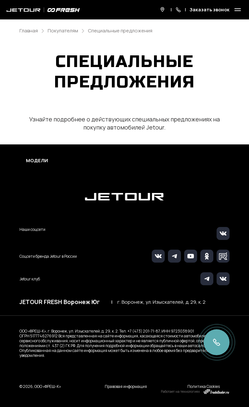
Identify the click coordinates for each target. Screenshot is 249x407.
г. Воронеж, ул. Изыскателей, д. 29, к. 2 (161, 302)
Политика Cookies (203, 386)
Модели (37, 160)
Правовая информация (126, 386)
